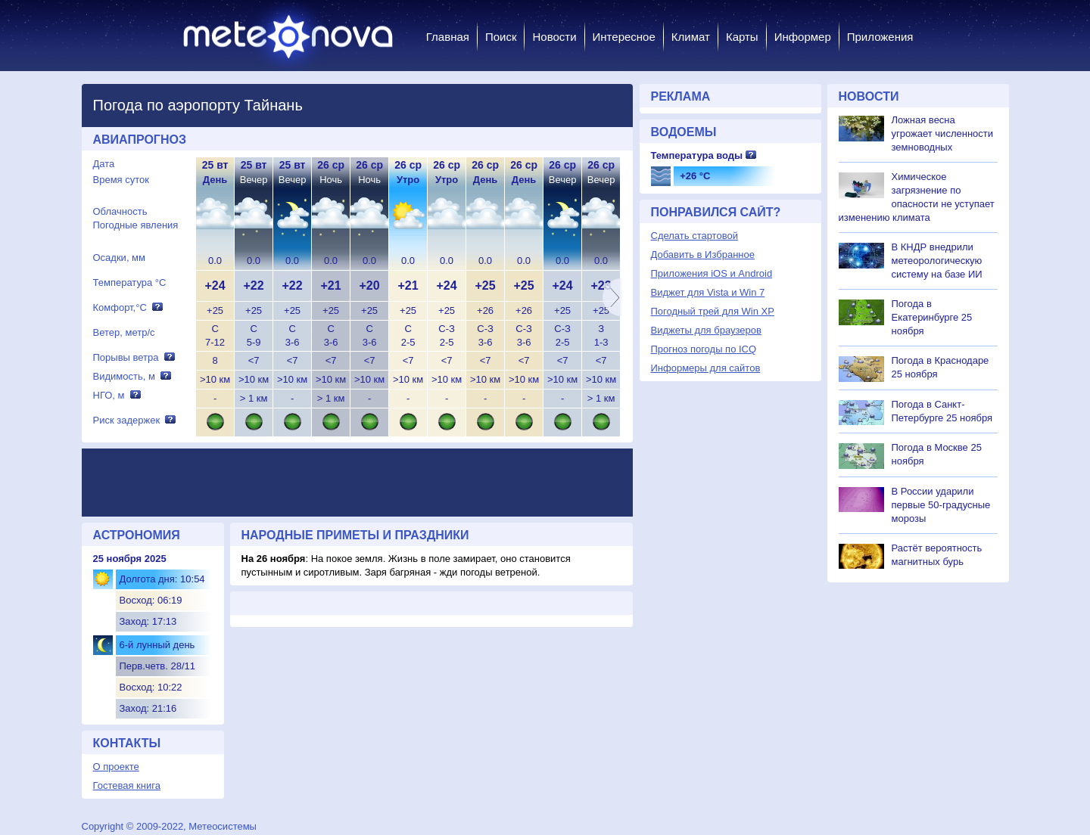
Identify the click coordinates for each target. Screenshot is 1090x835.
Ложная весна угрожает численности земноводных (943, 133)
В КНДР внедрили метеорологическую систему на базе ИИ (937, 260)
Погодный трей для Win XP (712, 311)
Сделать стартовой (694, 235)
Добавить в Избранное (703, 254)
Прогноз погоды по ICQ (704, 349)
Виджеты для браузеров (706, 330)
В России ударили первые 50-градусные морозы (941, 505)
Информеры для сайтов (706, 368)
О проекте (116, 766)
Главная (447, 36)
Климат (690, 36)
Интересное (624, 36)
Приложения (880, 36)
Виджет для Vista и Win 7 (708, 292)
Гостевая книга (126, 785)
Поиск (501, 36)
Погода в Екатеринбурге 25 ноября (932, 317)
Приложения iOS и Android (712, 273)
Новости (554, 36)
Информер (802, 36)
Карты (742, 36)
